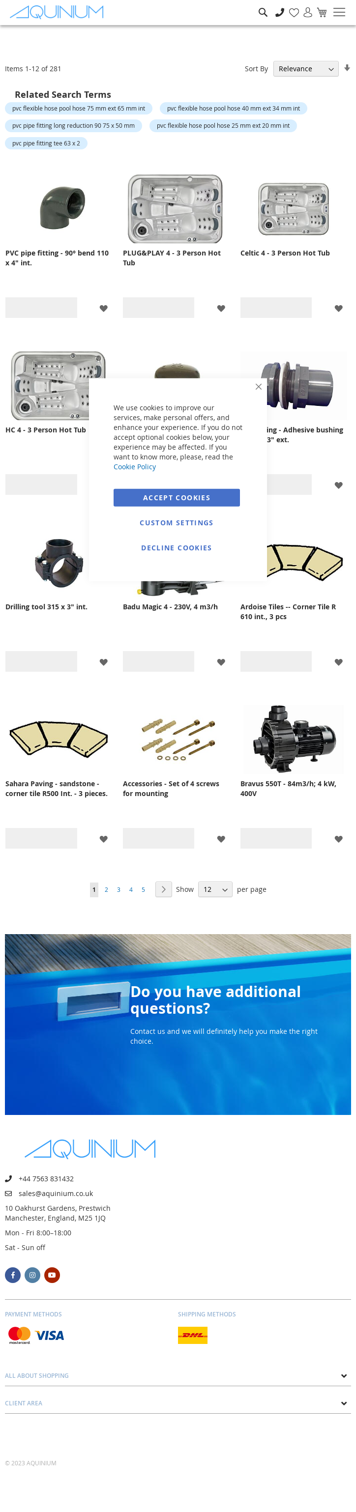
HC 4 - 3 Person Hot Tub (45, 429)
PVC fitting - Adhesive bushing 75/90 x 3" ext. (291, 434)
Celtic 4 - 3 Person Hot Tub (285, 252)
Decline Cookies (176, 547)
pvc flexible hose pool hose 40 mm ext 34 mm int (233, 108)
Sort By (256, 68)
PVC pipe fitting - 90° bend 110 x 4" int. (57, 257)
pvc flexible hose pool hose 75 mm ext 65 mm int (78, 108)
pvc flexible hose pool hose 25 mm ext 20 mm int (223, 125)
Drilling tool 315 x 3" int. (46, 606)
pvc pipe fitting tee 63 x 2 (46, 143)
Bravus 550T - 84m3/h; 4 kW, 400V (288, 788)
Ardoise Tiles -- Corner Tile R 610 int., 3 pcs (288, 611)
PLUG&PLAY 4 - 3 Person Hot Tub (172, 257)
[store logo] (59, 12)
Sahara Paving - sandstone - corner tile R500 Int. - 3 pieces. (56, 788)
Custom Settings (176, 522)
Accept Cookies (176, 497)
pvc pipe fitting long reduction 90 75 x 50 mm (73, 125)
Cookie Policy (135, 466)
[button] (103, 307)
